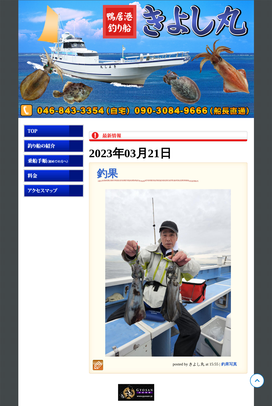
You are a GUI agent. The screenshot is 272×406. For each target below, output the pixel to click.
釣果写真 (229, 364)
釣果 (107, 173)
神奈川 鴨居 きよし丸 (136, 59)
